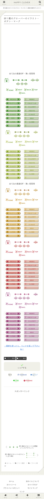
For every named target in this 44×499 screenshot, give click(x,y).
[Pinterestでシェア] (28, 380)
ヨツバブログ (32, 485)
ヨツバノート (11, 485)
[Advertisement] (22, 47)
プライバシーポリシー (11, 488)
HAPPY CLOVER (22, 2)
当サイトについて (32, 481)
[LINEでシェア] (16, 380)
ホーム (11, 481)
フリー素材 (21, 358)
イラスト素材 (10, 358)
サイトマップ (32, 488)
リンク (22, 491)
